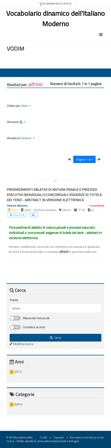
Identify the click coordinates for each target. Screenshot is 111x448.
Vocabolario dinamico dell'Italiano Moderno (55, 18)
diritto (16, 404)
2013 (15, 371)
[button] (23, 122)
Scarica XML (17, 215)
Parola (14, 300)
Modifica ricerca (21, 344)
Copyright (58, 437)
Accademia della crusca (55, 4)
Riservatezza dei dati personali (87, 437)
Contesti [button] (26, 138)
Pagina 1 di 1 (84, 159)
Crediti (43, 437)
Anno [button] (25, 105)
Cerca (55, 337)
